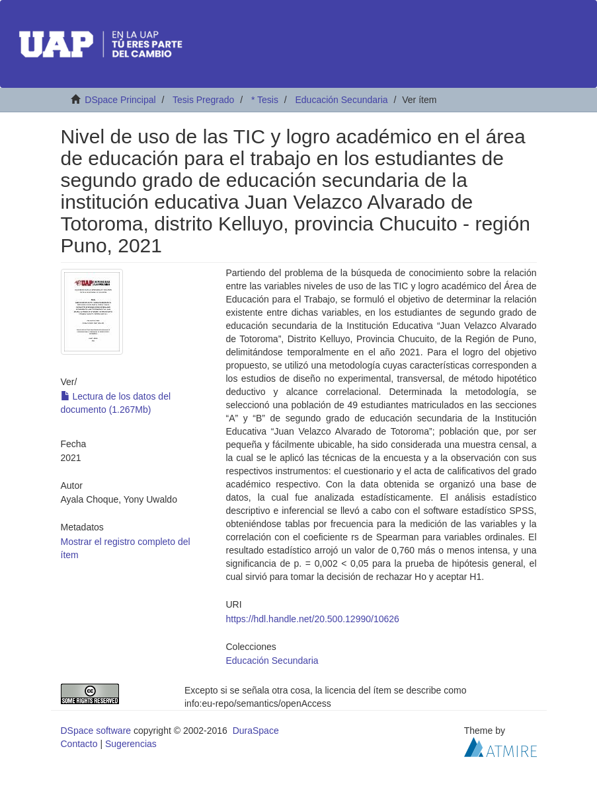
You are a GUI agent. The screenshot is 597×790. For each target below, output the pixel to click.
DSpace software (96, 730)
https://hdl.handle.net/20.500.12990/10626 (312, 619)
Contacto (79, 743)
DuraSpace (256, 730)
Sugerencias (131, 743)
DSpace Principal (120, 99)
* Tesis (264, 99)
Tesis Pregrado (203, 99)
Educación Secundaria (341, 99)
